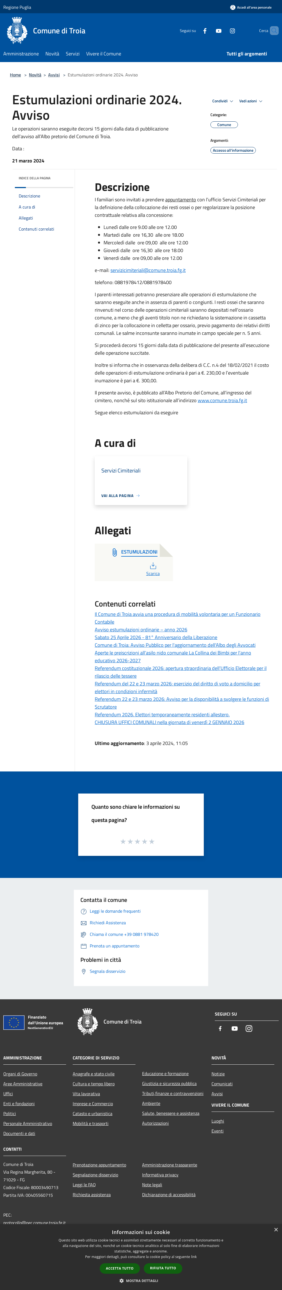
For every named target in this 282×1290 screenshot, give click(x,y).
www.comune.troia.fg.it (222, 400)
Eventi (218, 1131)
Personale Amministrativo (27, 1123)
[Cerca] (272, 30)
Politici (9, 1113)
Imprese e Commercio (93, 1103)
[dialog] (141, 1257)
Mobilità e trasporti (91, 1123)
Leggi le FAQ (84, 1184)
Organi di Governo (20, 1073)
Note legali (152, 1184)
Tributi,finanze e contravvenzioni (173, 1093)
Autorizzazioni (155, 1123)
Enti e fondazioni (19, 1103)
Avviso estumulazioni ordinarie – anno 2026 (141, 629)
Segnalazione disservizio (95, 1174)
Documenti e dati (19, 1133)
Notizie (218, 1073)
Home (15, 74)
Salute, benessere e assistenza (170, 1113)
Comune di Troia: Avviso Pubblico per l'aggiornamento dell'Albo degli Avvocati (175, 645)
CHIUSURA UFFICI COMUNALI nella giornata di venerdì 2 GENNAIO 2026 (169, 722)
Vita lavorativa (86, 1093)
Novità (35, 74)
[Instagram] (223, 30)
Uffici (8, 1093)
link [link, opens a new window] (194, 1256)
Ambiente (151, 1103)
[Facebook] (195, 30)
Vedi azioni (251, 101)
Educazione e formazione (165, 1073)
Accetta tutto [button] (120, 1268)
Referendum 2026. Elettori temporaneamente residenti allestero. (162, 714)
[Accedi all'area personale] (251, 7)
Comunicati (222, 1083)
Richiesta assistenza (92, 1194)
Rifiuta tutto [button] (163, 1268)
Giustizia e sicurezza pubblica (169, 1083)
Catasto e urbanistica (92, 1113)
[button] (141, 1280)
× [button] (276, 1230)
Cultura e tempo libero (94, 1083)
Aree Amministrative (22, 1083)
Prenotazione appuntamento (99, 1164)
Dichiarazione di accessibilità (169, 1194)
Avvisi (54, 74)
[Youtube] (209, 30)
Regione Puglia (17, 7)
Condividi (223, 101)
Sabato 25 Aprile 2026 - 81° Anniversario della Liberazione (156, 637)
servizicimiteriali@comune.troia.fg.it (148, 270)
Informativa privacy (160, 1174)
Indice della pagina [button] (34, 178)
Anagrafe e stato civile (94, 1073)
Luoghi (218, 1121)
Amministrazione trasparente (169, 1164)
